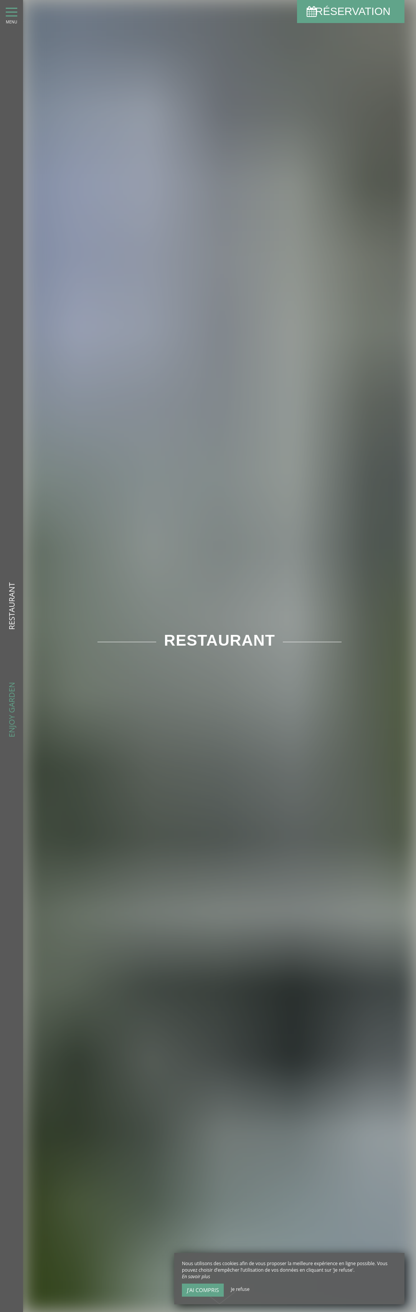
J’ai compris (203, 1290)
